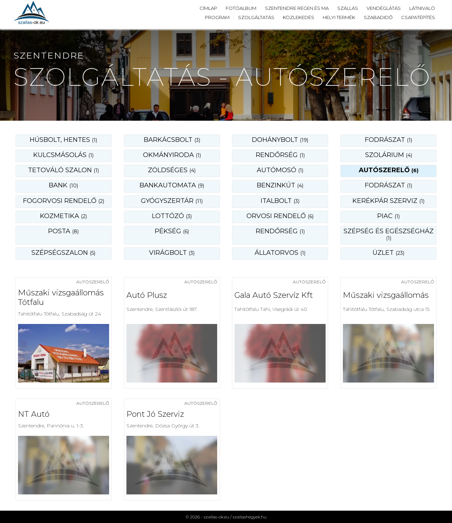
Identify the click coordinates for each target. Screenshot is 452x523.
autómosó (280, 170)
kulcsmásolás (63, 155)
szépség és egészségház (389, 234)
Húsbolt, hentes (63, 140)
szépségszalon (63, 253)
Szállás (347, 8)
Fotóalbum (241, 8)
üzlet (388, 253)
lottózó (172, 216)
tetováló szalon (63, 170)
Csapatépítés (418, 17)
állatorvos (280, 253)
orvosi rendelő (280, 216)
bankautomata (171, 185)
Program (217, 17)
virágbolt (172, 253)
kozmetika (63, 216)
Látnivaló (422, 8)
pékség (172, 231)
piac (388, 216)
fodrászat (388, 140)
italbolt (280, 201)
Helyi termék (339, 17)
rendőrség (280, 155)
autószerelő (388, 170)
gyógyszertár (172, 201)
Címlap (208, 8)
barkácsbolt (172, 140)
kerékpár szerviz (388, 201)
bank (63, 185)
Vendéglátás (384, 8)
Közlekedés (298, 17)
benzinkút (280, 185)
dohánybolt (280, 140)
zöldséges (172, 170)
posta (63, 231)
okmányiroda (172, 155)
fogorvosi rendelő (63, 201)
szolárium (388, 155)
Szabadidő (378, 17)
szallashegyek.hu (250, 516)
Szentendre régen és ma (297, 8)
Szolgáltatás (256, 17)
